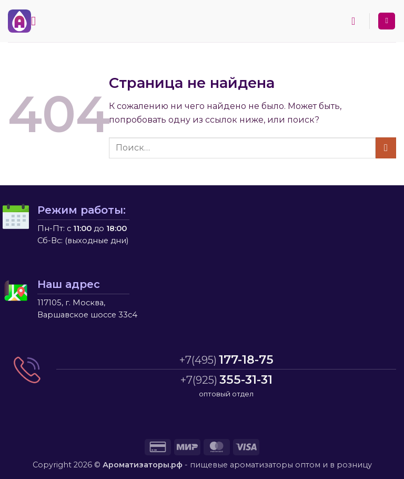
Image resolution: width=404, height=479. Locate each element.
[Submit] (386, 147)
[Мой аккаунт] (386, 21)
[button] (37, 21)
